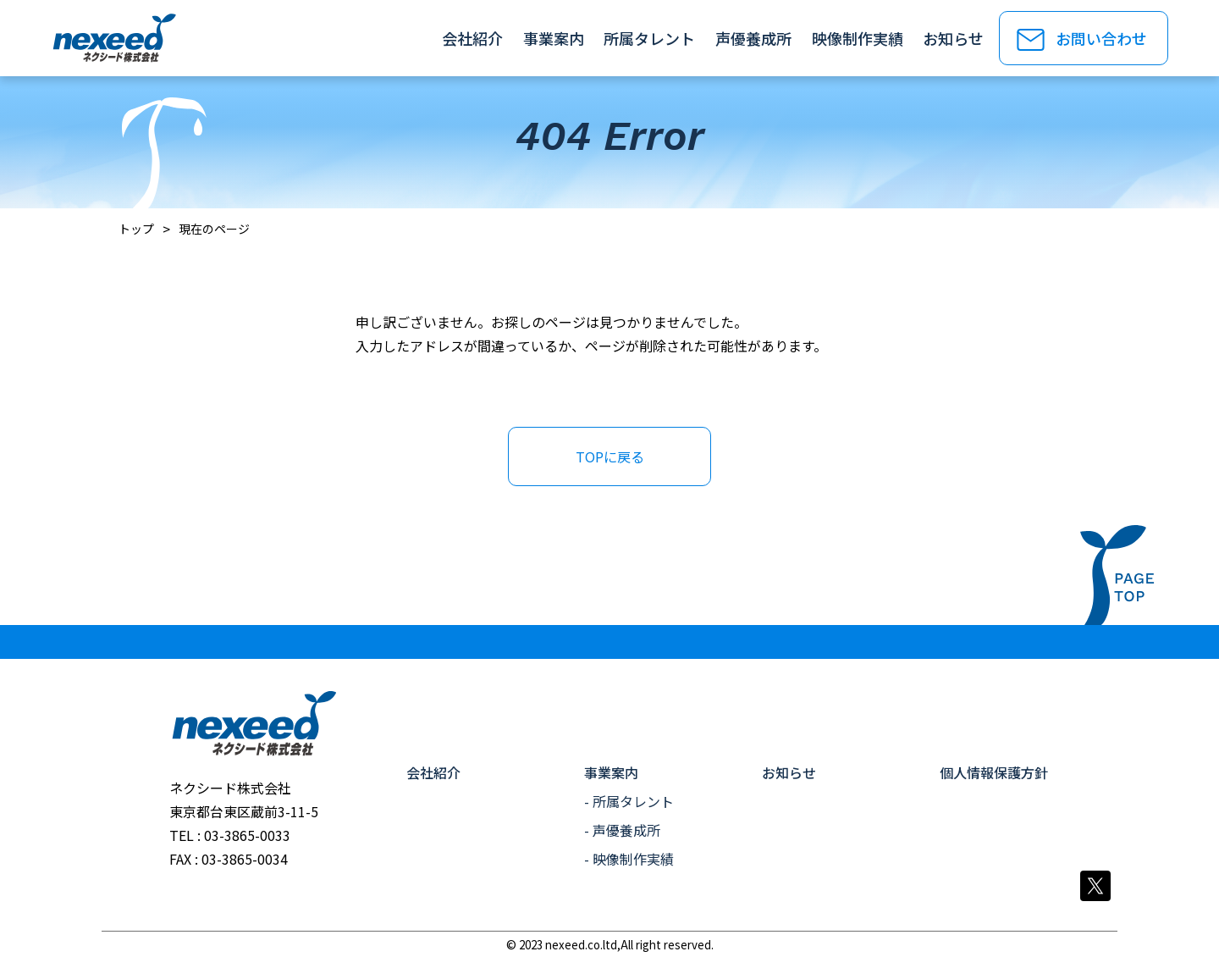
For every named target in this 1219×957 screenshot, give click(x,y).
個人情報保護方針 (994, 772)
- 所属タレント (629, 801)
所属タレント (649, 38)
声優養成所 (753, 38)
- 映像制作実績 (629, 859)
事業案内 (553, 38)
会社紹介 (472, 38)
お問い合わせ (1101, 38)
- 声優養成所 (622, 830)
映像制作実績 (857, 38)
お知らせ (953, 38)
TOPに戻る (610, 456)
